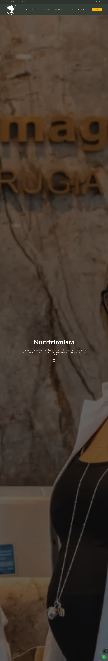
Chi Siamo (81, 9)
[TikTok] (101, 1)
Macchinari (47, 9)
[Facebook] (93, 1)
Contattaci (71, 9)
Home (25, 9)
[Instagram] (96, 1)
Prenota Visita (97, 9)
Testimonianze (59, 9)
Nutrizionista (35, 9)
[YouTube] (99, 1)
